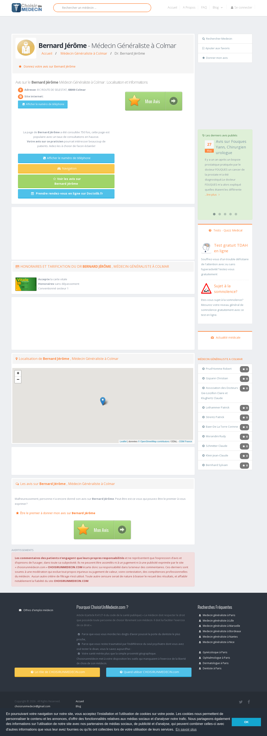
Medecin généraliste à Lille (216, 620)
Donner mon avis (215, 58)
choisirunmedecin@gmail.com (32, 706)
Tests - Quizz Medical (225, 230)
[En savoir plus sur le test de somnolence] (206, 288)
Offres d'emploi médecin (36, 610)
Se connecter (241, 7)
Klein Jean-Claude (215, 455)
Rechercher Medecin (217, 38)
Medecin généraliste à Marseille (219, 625)
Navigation (67, 168)
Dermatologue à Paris (214, 663)
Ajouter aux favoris (216, 48)
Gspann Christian (215, 378)
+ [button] (18, 374)
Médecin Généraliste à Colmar (83, 53)
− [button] (18, 380)
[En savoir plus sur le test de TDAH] (206, 247)
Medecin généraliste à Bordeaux (220, 631)
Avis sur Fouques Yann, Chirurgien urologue (231, 147)
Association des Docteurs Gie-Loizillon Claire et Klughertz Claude (219, 393)
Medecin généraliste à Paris (217, 615)
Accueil (172, 7)
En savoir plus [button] (186, 729)
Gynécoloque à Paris (213, 652)
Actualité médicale (226, 337)
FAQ (204, 7)
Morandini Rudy (214, 436)
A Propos (189, 7)
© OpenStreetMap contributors (153, 441)
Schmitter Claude (214, 446)
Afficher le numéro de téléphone (41, 104)
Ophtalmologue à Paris (214, 657)
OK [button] (246, 722)
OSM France (185, 441)
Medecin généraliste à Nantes (218, 636)
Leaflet (123, 441)
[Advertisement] (131, 26)
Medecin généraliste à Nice (216, 642)
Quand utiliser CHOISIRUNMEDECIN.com (149, 672)
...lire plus (212, 194)
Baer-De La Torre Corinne (220, 426)
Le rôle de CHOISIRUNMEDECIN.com (58, 672)
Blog (218, 7)
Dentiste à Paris (210, 668)
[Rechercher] (102, 7)
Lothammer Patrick (215, 407)
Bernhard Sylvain (215, 465)
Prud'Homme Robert (217, 369)
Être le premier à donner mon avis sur (55, 513)
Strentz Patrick (213, 417)
